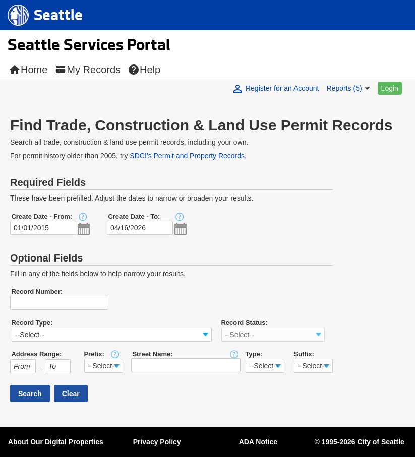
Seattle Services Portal (89, 46)
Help (144, 69)
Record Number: (37, 291)
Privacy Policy (157, 442)
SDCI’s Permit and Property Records (187, 156)
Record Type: (31, 323)
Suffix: (303, 354)
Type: (253, 354)
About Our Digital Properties (55, 442)
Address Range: (36, 354)
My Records (87, 69)
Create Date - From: (41, 216)
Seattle (58, 18)
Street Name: (152, 354)
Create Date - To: (134, 216)
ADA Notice (258, 442)
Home (28, 69)
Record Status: (244, 323)
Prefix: (94, 354)
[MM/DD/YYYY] (43, 228)
